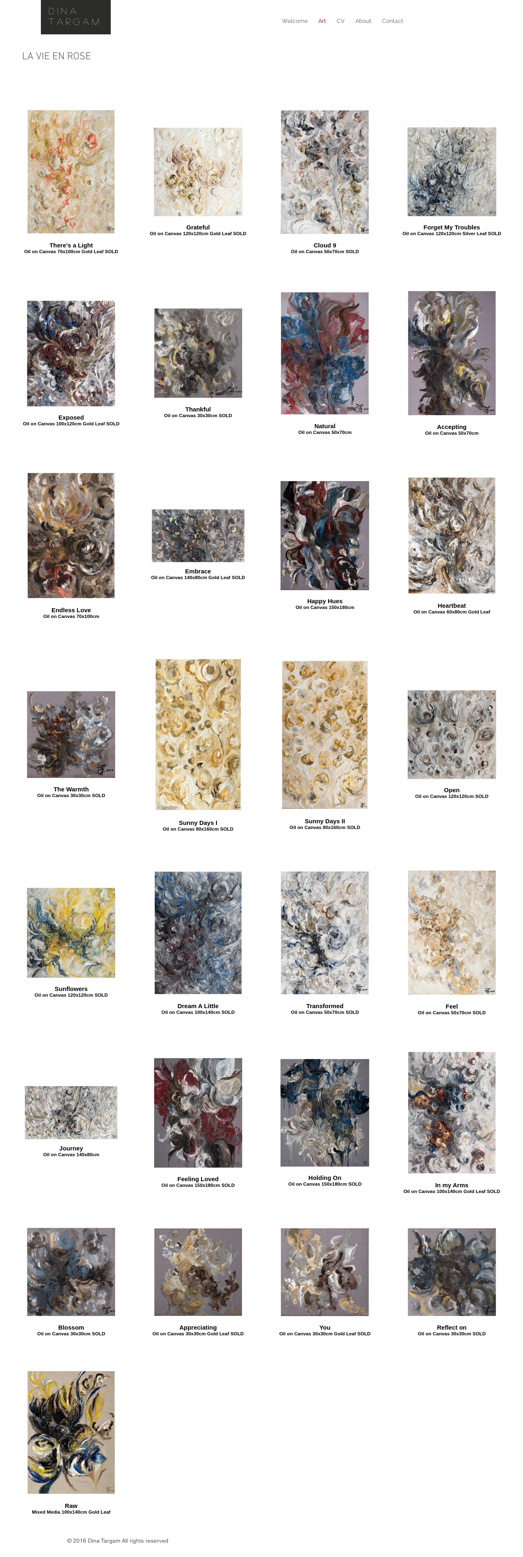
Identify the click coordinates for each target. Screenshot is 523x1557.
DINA (64, 10)
